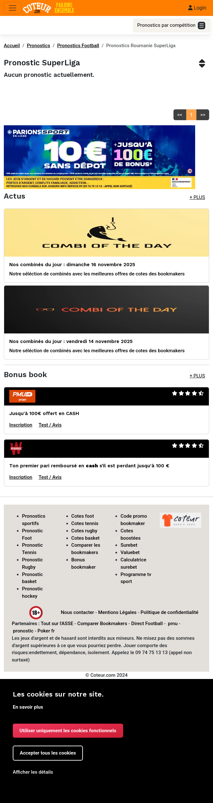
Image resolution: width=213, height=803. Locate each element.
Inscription (20, 425)
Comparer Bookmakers (102, 623)
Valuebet (130, 552)
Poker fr (46, 631)
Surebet (129, 545)
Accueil (12, 45)
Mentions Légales (117, 612)
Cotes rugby (84, 531)
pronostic (23, 631)
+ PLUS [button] (197, 197)
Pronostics (38, 45)
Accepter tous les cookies (48, 753)
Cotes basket (85, 538)
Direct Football (147, 623)
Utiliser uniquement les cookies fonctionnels (67, 731)
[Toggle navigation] (12, 8)
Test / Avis (50, 425)
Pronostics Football (78, 45)
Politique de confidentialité (169, 612)
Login (197, 8)
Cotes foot (82, 516)
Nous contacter (77, 612)
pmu (173, 623)
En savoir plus (28, 707)
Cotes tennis (85, 523)
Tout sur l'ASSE (57, 623)
